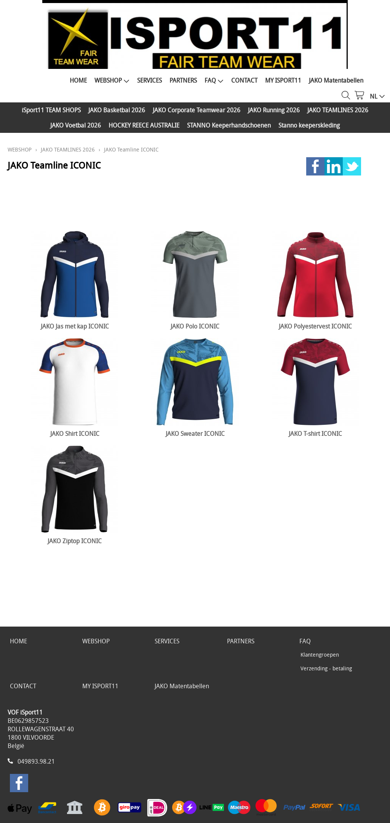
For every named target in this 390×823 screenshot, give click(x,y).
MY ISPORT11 (283, 80)
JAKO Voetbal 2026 (75, 125)
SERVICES (149, 80)
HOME (78, 80)
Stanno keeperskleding (309, 125)
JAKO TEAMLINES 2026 (337, 110)
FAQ (214, 80)
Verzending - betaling (326, 668)
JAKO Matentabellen (336, 80)
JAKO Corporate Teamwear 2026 (196, 110)
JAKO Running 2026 (274, 110)
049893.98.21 (36, 761)
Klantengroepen (319, 654)
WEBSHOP (111, 80)
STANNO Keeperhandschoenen (229, 125)
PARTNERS (183, 80)
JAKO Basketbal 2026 (116, 110)
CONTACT (244, 80)
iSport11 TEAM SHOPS (51, 110)
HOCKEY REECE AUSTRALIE (144, 125)
